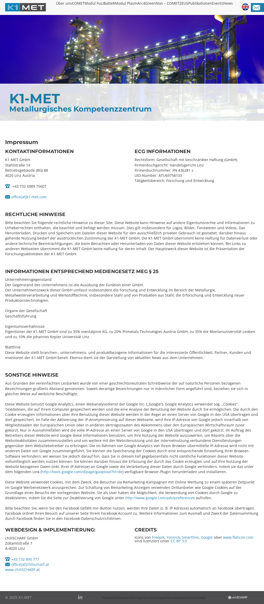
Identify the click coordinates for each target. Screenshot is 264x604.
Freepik (158, 537)
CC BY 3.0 (179, 540)
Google (207, 537)
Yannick (173, 537)
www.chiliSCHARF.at (22, 569)
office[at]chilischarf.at (30, 564)
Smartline (190, 537)
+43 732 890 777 (25, 559)
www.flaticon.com (238, 537)
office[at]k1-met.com (29, 196)
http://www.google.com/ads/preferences (160, 497)
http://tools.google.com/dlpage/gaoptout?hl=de (82, 471)
